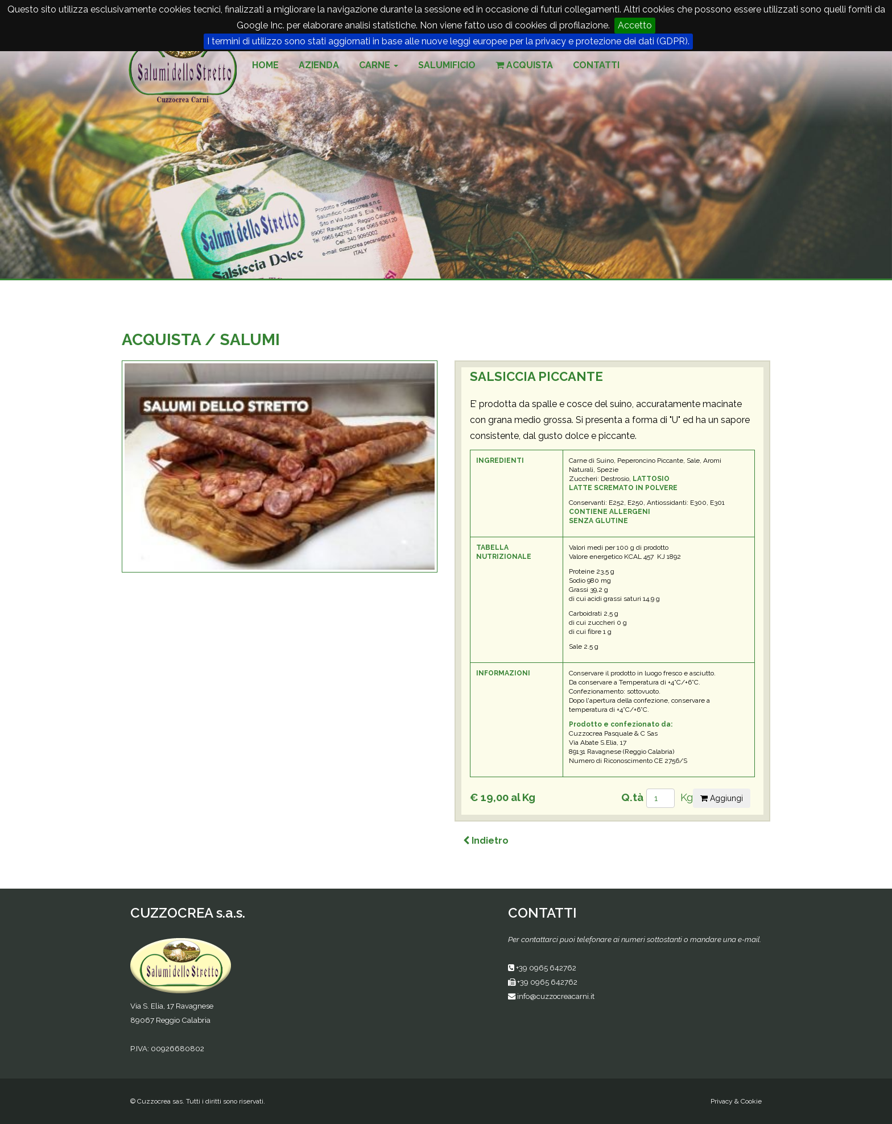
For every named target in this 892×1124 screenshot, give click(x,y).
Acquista (524, 65)
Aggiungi (721, 798)
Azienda (319, 65)
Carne (378, 65)
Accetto (635, 25)
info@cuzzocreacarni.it (555, 996)
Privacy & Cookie (736, 1101)
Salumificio (447, 65)
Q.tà (632, 797)
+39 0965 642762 (546, 967)
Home (265, 65)
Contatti (596, 65)
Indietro (486, 840)
